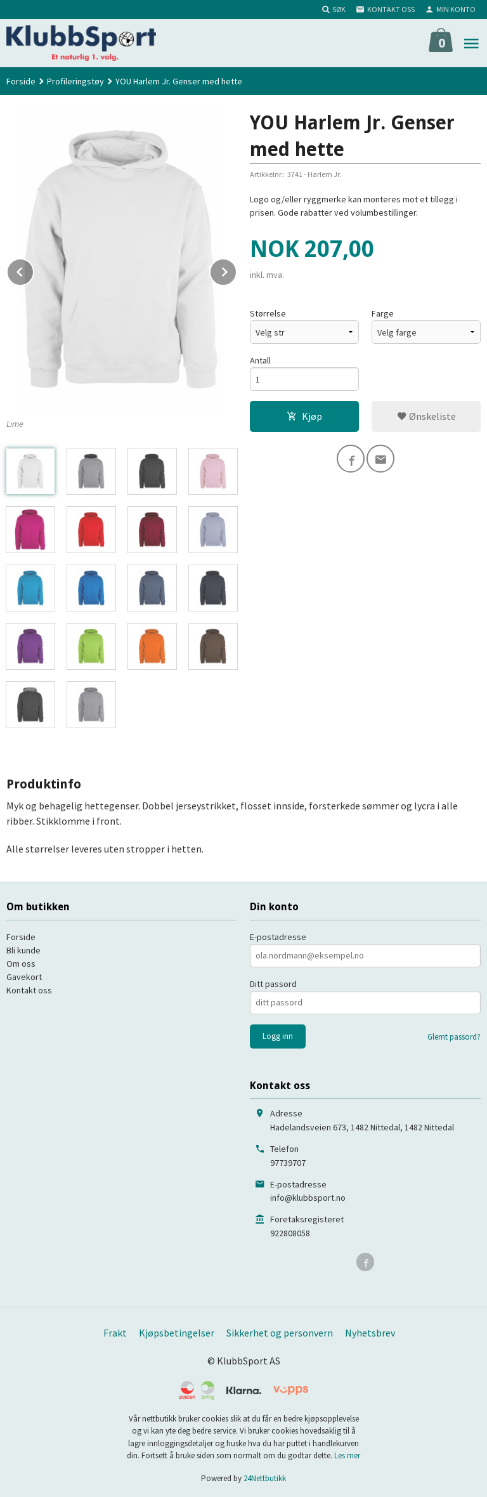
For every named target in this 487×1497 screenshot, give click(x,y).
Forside (21, 81)
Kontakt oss (29, 990)
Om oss (21, 963)
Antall (260, 360)
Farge (383, 313)
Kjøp (304, 416)
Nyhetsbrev (370, 1332)
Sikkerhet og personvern (279, 1332)
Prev (33, 269)
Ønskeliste (426, 416)
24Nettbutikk (265, 1478)
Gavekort (24, 977)
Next (236, 269)
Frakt (115, 1332)
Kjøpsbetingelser (176, 1332)
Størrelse (268, 313)
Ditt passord (273, 984)
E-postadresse (278, 937)
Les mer (347, 1455)
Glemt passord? (454, 1036)
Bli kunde (23, 950)
